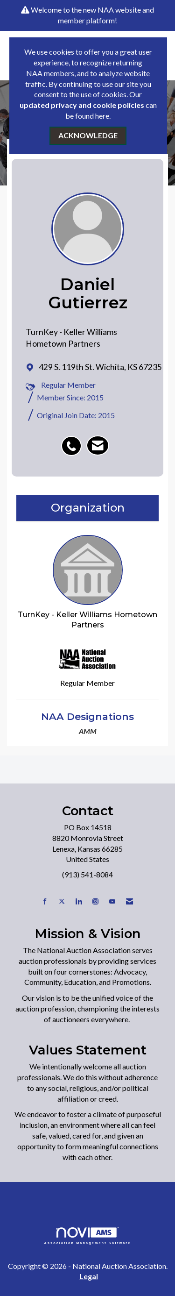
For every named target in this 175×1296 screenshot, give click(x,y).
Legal (88, 1276)
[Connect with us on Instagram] (95, 901)
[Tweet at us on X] (62, 901)
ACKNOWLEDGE (88, 135)
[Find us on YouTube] (112, 901)
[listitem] (73, 441)
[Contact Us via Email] (129, 901)
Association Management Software (87, 1236)
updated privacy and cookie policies (82, 104)
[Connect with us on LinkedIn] (78, 901)
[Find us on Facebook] (45, 901)
